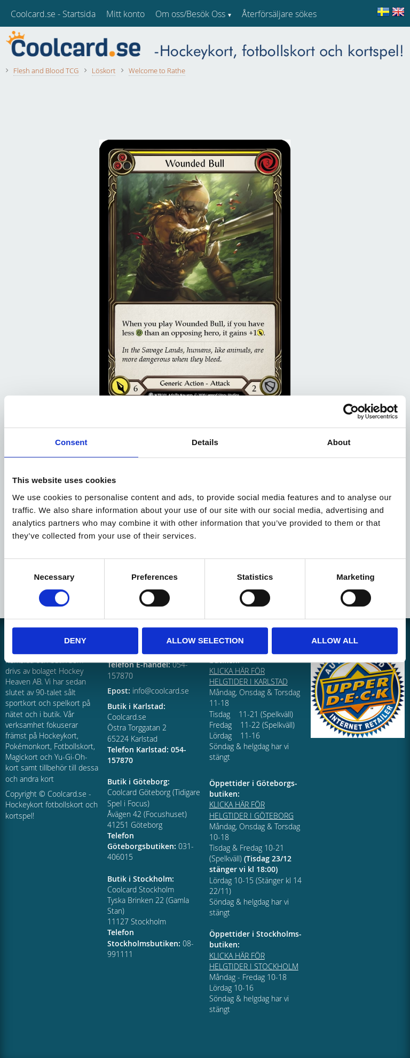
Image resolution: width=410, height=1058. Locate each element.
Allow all (334, 640)
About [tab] (339, 442)
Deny (75, 640)
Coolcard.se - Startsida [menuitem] (53, 14)
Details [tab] (205, 442)
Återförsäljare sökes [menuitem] (279, 14)
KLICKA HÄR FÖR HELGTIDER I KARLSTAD (248, 676)
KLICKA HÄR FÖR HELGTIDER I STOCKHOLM (253, 961)
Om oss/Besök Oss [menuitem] (190, 14)
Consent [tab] (71, 442)
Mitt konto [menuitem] (125, 14)
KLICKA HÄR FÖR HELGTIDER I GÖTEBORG (251, 809)
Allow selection (204, 640)
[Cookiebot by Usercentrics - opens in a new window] (351, 411)
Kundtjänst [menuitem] (262, 42)
